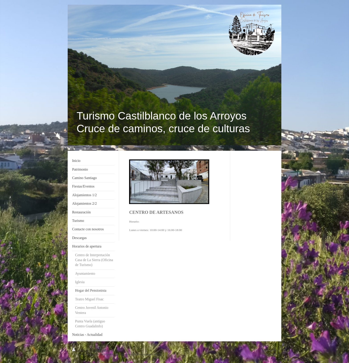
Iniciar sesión (269, 349)
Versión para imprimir (87, 350)
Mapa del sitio (111, 350)
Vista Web (271, 353)
